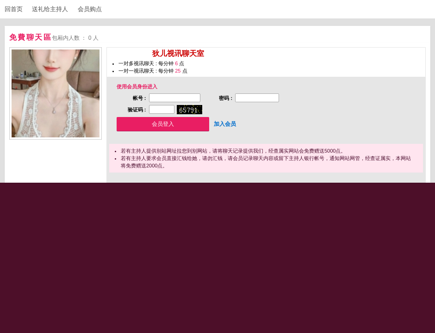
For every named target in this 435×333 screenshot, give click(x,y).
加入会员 (225, 124)
